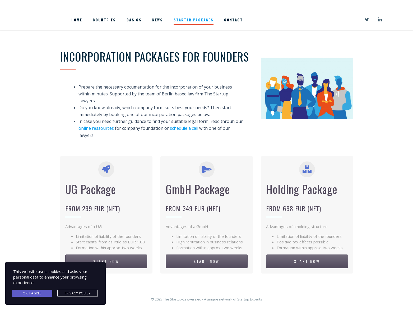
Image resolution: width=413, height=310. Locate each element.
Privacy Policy (78, 293)
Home (76, 19)
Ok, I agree (32, 293)
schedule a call (184, 128)
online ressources (96, 128)
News (157, 19)
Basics (134, 19)
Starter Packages (194, 19)
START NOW (106, 261)
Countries (104, 19)
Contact (233, 19)
